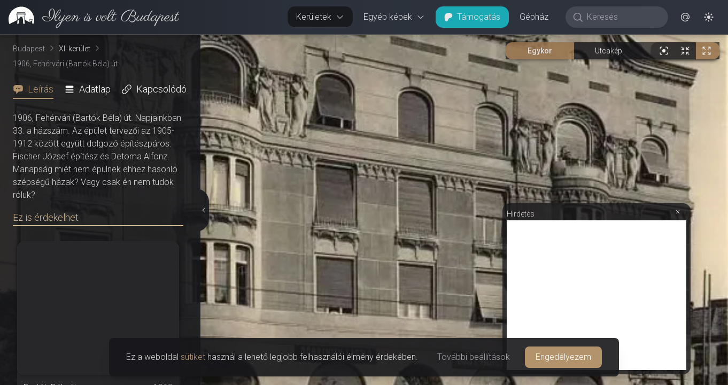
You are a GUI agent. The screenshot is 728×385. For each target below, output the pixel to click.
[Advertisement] (596, 295)
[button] (685, 17)
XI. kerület (74, 48)
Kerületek (320, 17)
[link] (89, 17)
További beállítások (473, 357)
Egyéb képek (394, 17)
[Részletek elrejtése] (203, 210)
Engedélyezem (563, 357)
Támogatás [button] (472, 17)
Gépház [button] (534, 17)
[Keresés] (622, 17)
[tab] (36, 89)
